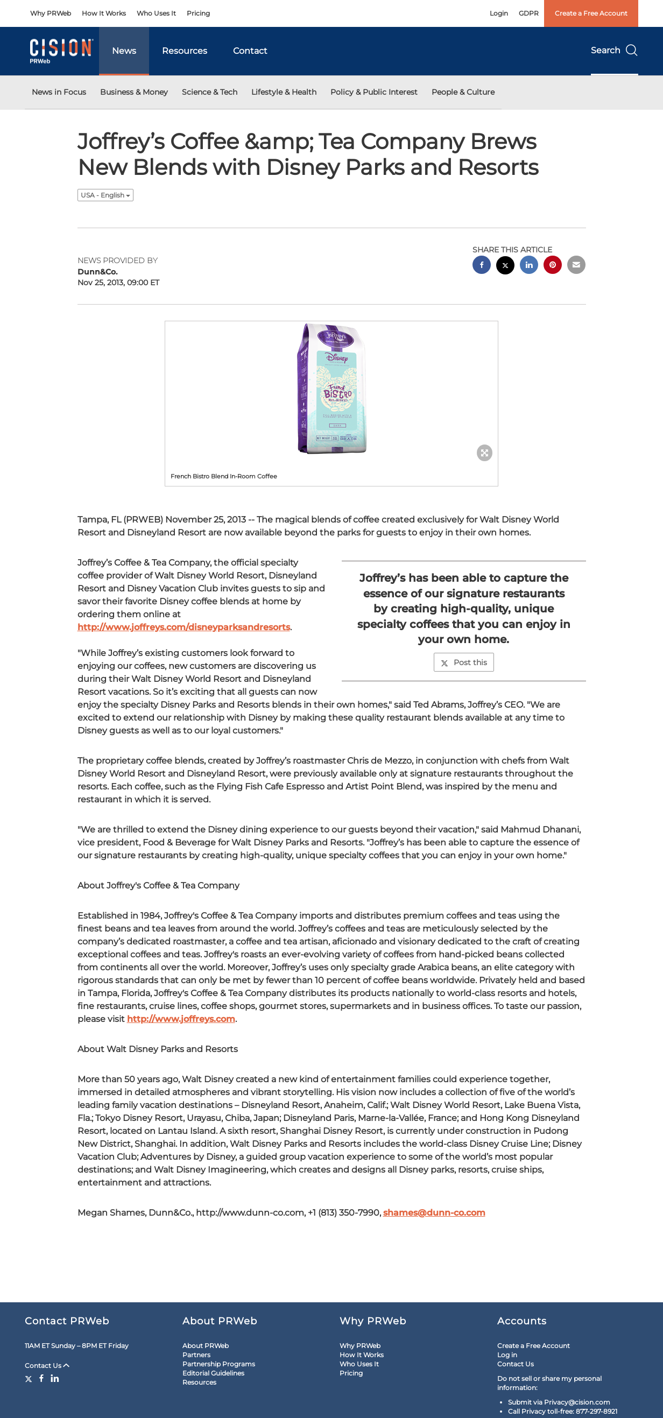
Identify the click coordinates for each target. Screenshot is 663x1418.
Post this (464, 662)
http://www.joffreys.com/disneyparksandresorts (183, 627)
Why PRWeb (50, 13)
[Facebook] (41, 1378)
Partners (196, 1355)
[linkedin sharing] (529, 266)
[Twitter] (30, 1378)
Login (499, 13)
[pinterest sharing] (553, 266)
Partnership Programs (218, 1364)
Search (614, 50)
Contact (250, 51)
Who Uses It (156, 13)
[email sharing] (576, 266)
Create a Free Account (591, 13)
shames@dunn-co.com (434, 1213)
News (124, 51)
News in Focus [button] (59, 92)
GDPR (529, 13)
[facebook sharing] (481, 266)
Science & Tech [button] (209, 92)
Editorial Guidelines (213, 1373)
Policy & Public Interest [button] (374, 92)
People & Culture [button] (463, 92)
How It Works (104, 13)
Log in (507, 1355)
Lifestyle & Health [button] (283, 92)
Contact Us (47, 1365)
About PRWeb (205, 1346)
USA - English (105, 195)
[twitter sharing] (505, 266)
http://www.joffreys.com (181, 1019)
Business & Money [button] (134, 92)
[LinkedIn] (55, 1378)
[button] (331, 388)
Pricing (198, 13)
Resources (184, 51)
